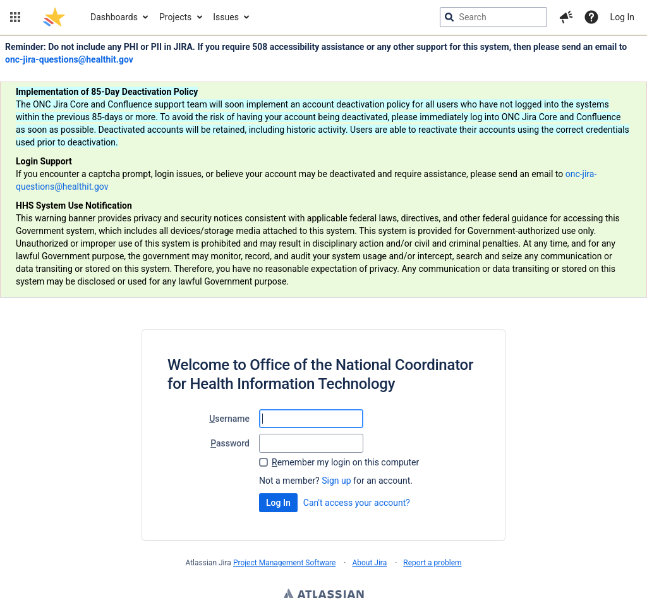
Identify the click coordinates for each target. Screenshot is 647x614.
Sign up (336, 481)
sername (229, 419)
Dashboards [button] (114, 17)
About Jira (369, 562)
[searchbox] (493, 17)
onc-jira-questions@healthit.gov (69, 59)
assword (230, 443)
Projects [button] (175, 17)
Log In (622, 17)
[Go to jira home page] (54, 17)
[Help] (591, 17)
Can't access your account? (356, 503)
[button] (15, 17)
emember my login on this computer (345, 462)
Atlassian (324, 595)
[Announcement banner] (323, 166)
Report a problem (432, 562)
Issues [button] (226, 17)
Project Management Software (284, 562)
